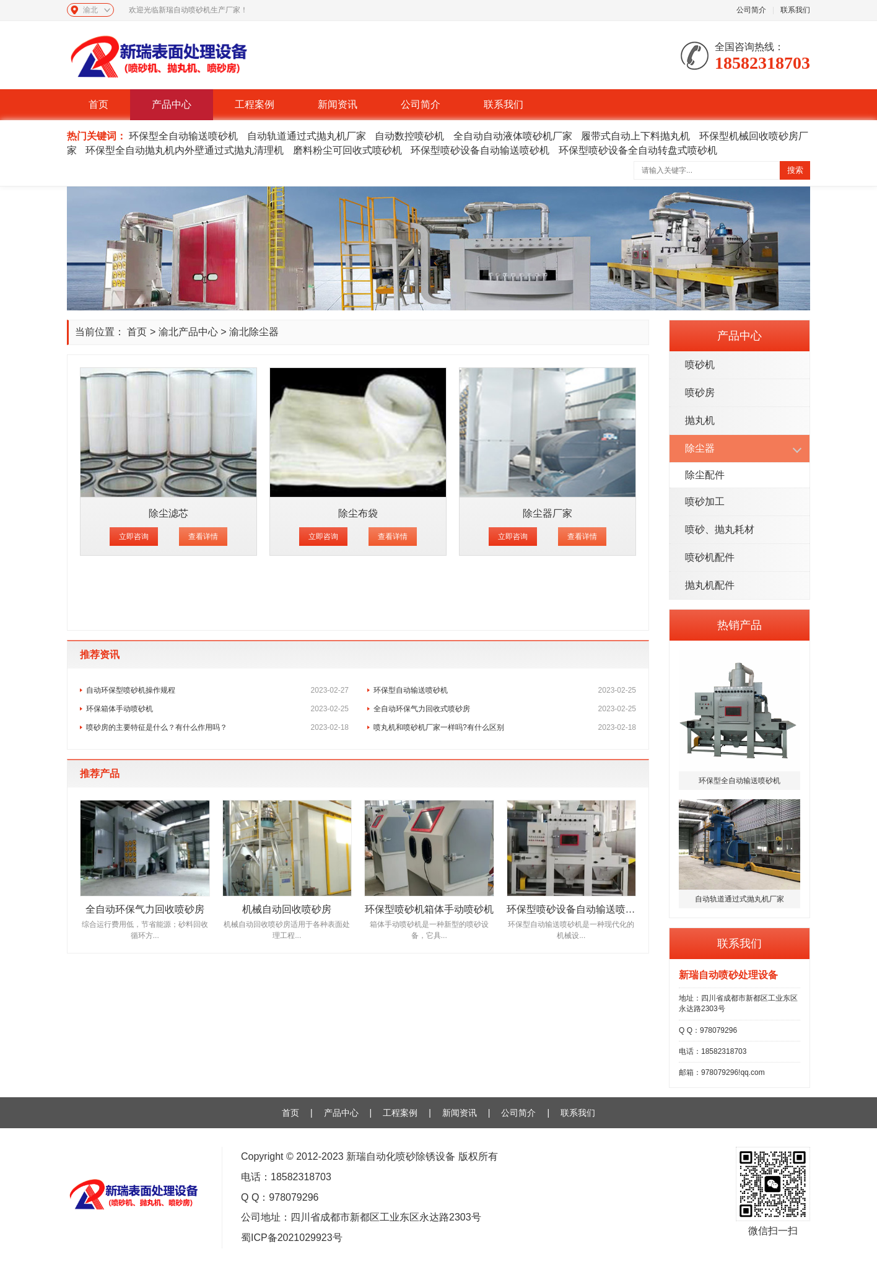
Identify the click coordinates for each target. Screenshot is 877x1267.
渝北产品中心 (188, 332)
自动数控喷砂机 (409, 136)
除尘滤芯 (168, 513)
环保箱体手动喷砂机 (217, 708)
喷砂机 (700, 364)
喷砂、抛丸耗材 (719, 529)
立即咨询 (134, 536)
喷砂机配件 (710, 557)
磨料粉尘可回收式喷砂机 (347, 150)
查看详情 (203, 536)
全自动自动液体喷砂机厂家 (512, 136)
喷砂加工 (705, 501)
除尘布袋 (358, 513)
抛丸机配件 (710, 585)
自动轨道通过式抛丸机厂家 (306, 136)
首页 (98, 104)
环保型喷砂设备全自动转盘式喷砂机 (638, 150)
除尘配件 (705, 475)
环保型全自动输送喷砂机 (183, 136)
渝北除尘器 (254, 332)
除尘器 (700, 448)
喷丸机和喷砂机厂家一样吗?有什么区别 (504, 727)
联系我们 (795, 10)
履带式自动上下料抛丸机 (635, 136)
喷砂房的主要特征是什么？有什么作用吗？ (217, 727)
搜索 (795, 170)
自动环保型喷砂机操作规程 (217, 690)
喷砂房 (700, 392)
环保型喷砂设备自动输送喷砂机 (480, 150)
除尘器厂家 (547, 513)
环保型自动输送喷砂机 (504, 690)
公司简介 (751, 10)
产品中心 (171, 104)
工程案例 (254, 104)
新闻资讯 (337, 104)
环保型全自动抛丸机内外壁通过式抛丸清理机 (184, 150)
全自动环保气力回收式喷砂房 (504, 708)
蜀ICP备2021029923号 (292, 1237)
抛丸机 (700, 420)
